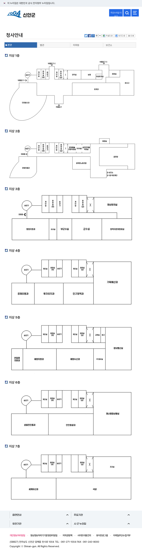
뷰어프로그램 (102, 535)
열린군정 (10, 22)
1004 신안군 (20, 14)
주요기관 (102, 515)
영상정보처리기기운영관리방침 (43, 535)
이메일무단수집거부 (121, 535)
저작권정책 (67, 535)
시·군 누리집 (102, 523)
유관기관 (40, 523)
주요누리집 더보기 (115, 14)
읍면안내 (40, 515)
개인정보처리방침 (17, 535)
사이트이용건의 (84, 535)
